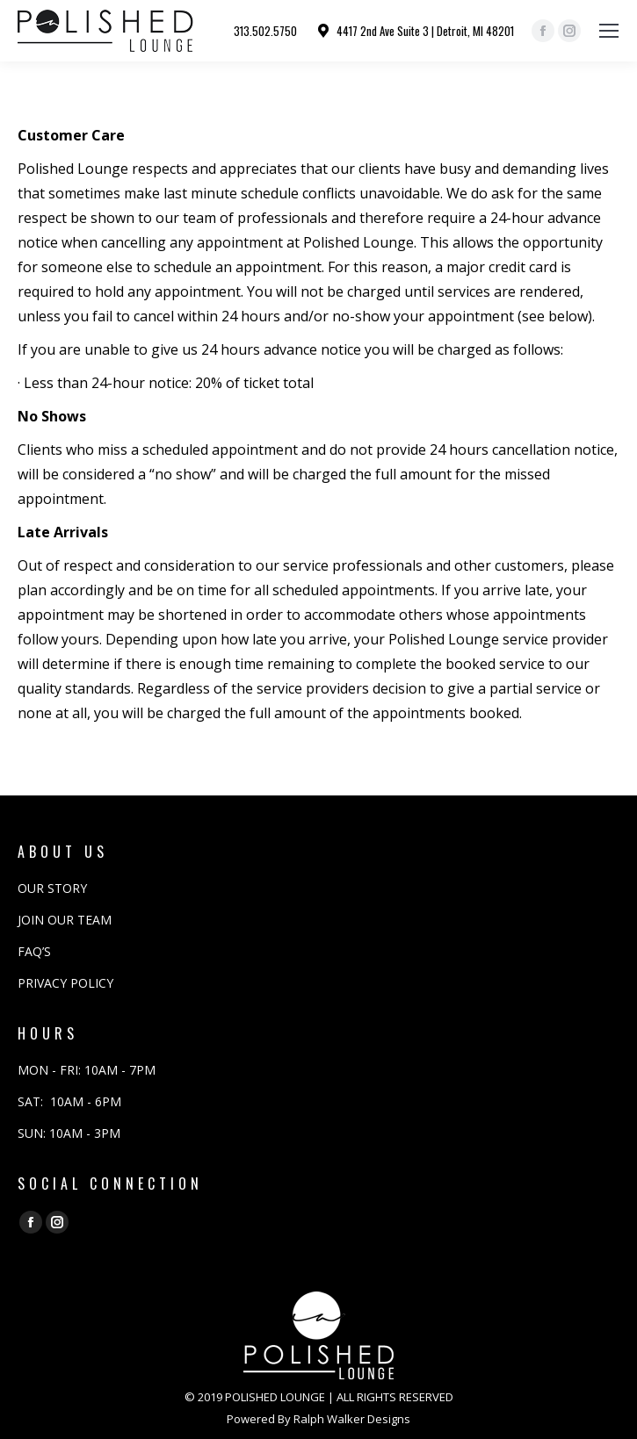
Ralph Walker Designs (351, 1419)
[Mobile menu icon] (608, 30)
